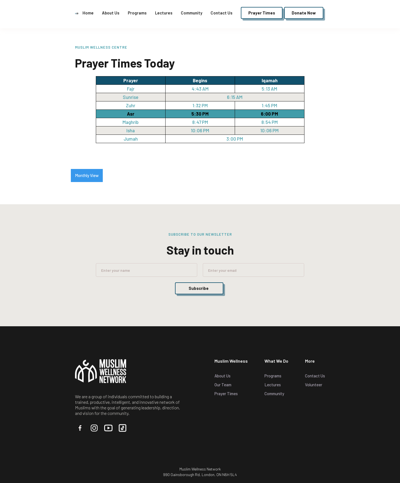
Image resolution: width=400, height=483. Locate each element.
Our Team (222, 384)
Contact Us (221, 12)
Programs (137, 12)
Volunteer (313, 384)
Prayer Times (226, 393)
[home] (76, 12)
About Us (110, 12)
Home (88, 12)
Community (191, 12)
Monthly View (87, 175)
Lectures (163, 12)
